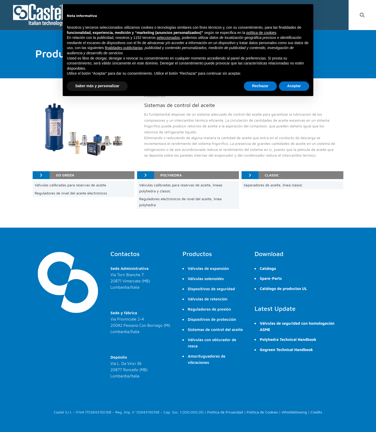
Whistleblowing (294, 412)
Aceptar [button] (294, 86)
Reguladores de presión (209, 309)
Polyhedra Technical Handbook (288, 339)
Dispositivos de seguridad (211, 289)
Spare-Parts (271, 278)
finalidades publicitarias (124, 48)
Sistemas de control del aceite (215, 329)
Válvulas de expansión (208, 268)
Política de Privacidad (225, 412)
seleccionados (168, 37)
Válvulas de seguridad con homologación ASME (297, 326)
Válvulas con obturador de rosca (212, 343)
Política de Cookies (262, 412)
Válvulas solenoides (206, 278)
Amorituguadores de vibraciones (206, 359)
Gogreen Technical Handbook (286, 349)
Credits (316, 412)
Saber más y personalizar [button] (97, 86)
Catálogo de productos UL (283, 288)
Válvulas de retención (207, 299)
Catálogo (268, 268)
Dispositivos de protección (212, 319)
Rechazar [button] (260, 86)
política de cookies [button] (261, 33)
